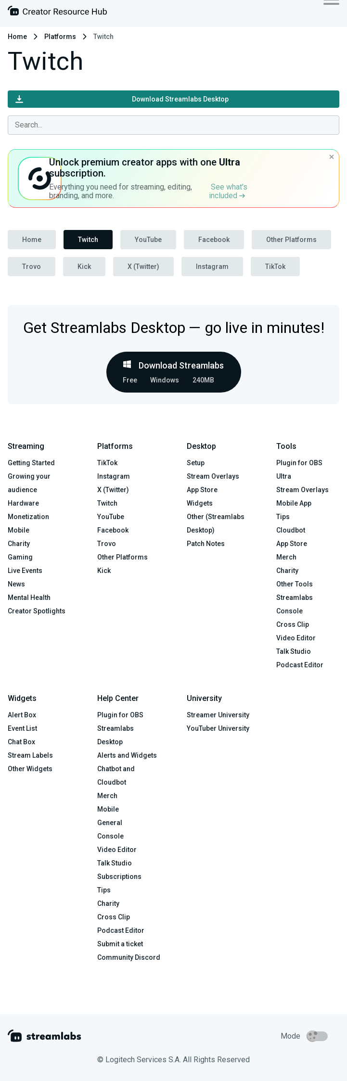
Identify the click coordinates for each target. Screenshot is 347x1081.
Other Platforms (291, 239)
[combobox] (173, 125)
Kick (84, 266)
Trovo (31, 266)
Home (17, 36)
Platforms (60, 36)
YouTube (148, 239)
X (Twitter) (143, 266)
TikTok (275, 266)
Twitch (88, 239)
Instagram (212, 266)
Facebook (214, 239)
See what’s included (228, 191)
